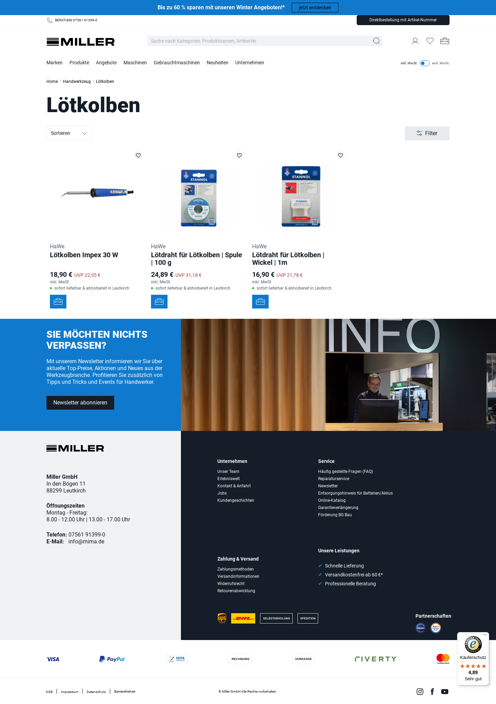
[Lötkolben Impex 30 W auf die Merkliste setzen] (138, 155)
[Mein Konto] (415, 40)
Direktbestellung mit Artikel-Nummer (403, 20)
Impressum (69, 692)
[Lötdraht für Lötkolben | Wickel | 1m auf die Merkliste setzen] (340, 155)
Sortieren (69, 133)
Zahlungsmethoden (235, 569)
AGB (49, 692)
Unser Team (228, 471)
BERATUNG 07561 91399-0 (76, 20)
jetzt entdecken (315, 7)
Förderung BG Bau (335, 514)
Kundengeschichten (235, 500)
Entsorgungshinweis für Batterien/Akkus (355, 493)
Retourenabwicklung (236, 590)
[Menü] (485, 636)
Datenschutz (96, 692)
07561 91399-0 (86, 534)
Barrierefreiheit (124, 691)
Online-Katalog (332, 500)
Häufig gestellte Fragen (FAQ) (345, 471)
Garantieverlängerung (338, 507)
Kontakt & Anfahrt (234, 486)
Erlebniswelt (228, 478)
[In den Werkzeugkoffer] (58, 301)
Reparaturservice (333, 478)
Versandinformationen (238, 576)
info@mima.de (86, 541)
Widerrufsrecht (231, 583)
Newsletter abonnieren (80, 402)
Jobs (222, 493)
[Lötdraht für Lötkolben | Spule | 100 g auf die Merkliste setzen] (239, 155)
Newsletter (328, 486)
